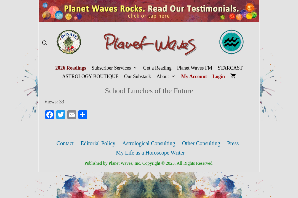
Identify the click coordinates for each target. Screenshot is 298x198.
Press (233, 143)
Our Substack (137, 76)
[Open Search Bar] (44, 43)
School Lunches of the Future (149, 91)
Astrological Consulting (148, 143)
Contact (65, 143)
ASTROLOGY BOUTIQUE (90, 76)
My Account (194, 76)
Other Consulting (201, 143)
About (167, 76)
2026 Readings (70, 68)
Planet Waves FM (194, 68)
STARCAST (230, 68)
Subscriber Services (116, 68)
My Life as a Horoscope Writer (150, 153)
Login (218, 76)
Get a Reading (157, 68)
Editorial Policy (98, 143)
